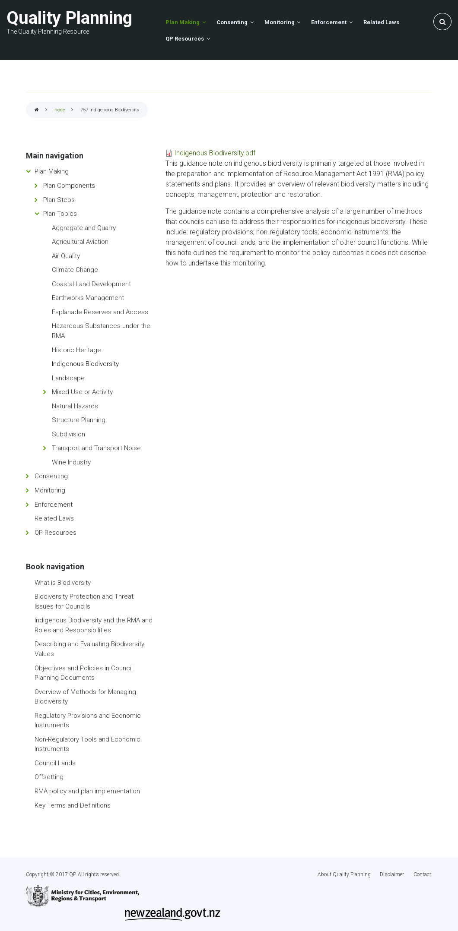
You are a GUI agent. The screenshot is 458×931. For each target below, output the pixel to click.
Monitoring (50, 490)
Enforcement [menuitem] (322, 22)
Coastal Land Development (91, 283)
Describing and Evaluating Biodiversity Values (89, 649)
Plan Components (69, 185)
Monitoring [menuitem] (274, 22)
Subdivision (68, 434)
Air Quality (66, 255)
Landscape (68, 378)
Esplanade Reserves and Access (100, 312)
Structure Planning (78, 420)
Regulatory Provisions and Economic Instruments (88, 720)
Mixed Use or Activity (82, 391)
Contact (423, 874)
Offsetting (49, 777)
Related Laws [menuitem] (372, 22)
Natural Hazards (75, 406)
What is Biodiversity (63, 582)
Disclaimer (393, 874)
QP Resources (55, 532)
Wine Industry (71, 462)
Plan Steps (59, 199)
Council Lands (55, 763)
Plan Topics (60, 213)
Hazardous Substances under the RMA (101, 331)
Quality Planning (69, 18)
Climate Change (75, 269)
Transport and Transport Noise (96, 448)
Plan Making (52, 171)
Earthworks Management (88, 298)
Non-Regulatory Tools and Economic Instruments (87, 744)
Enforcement (54, 504)
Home (37, 110)
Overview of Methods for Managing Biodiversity (85, 696)
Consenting (51, 476)
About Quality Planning (344, 874)
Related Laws (54, 518)
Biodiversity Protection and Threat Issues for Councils (84, 601)
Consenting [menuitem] (229, 22)
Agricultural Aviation (80, 241)
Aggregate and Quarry (84, 227)
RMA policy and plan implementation (87, 791)
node (59, 110)
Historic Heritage (76, 349)
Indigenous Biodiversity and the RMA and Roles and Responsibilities (94, 625)
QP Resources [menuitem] (184, 38)
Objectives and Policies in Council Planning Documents (84, 673)
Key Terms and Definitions (73, 805)
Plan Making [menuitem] (181, 22)
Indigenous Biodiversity (85, 363)
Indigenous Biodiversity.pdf (214, 152)
